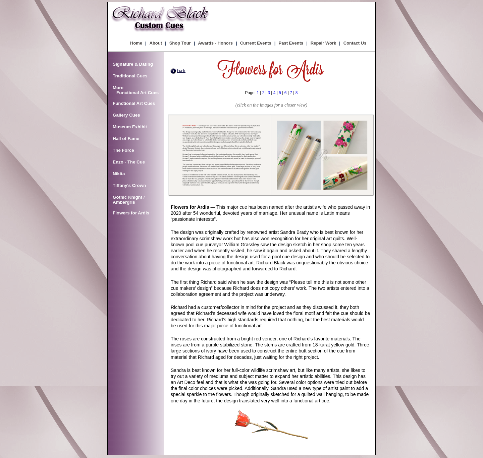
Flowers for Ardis (131, 212)
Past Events (291, 43)
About (156, 43)
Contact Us (355, 43)
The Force (123, 150)
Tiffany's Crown (129, 185)
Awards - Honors (215, 43)
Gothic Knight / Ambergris (129, 200)
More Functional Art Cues (136, 90)
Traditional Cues (130, 75)
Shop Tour (180, 43)
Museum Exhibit (130, 126)
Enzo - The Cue (129, 162)
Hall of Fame (126, 138)
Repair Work (323, 43)
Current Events (255, 43)
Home (136, 43)
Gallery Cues (126, 115)
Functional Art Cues (134, 103)
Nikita (119, 173)
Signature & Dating (133, 64)
